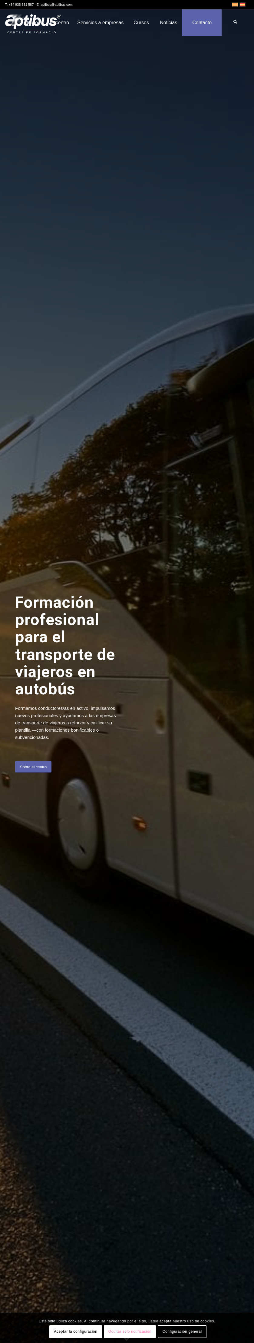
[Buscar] (235, 22)
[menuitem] (32, 22)
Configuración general (182, 1331)
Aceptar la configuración (75, 1331)
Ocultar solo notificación (129, 1331)
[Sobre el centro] (33, 767)
